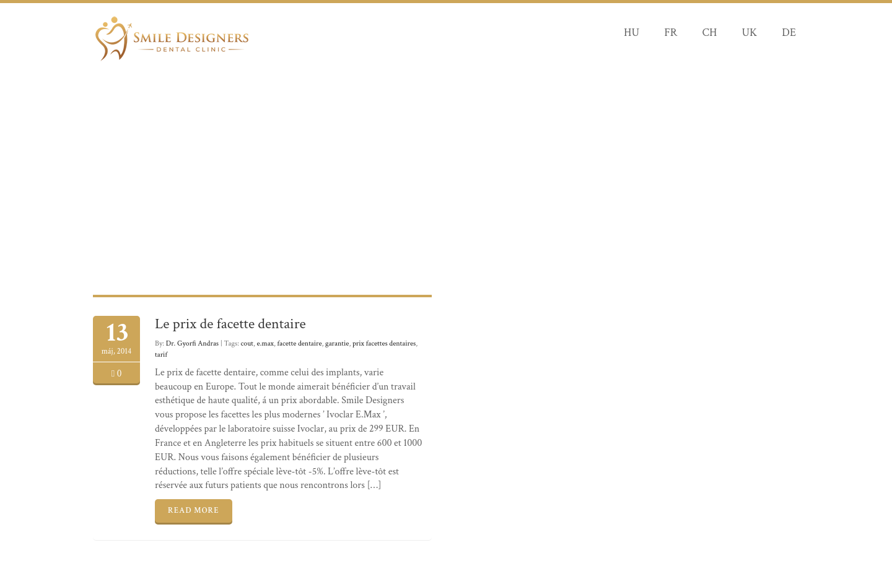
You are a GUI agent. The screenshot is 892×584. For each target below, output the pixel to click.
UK (749, 32)
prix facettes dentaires (384, 343)
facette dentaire (300, 343)
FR (670, 32)
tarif (161, 354)
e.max (265, 343)
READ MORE (193, 510)
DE (789, 32)
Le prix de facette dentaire (230, 323)
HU (631, 32)
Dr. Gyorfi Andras (192, 343)
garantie (337, 343)
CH (709, 32)
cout (247, 343)
